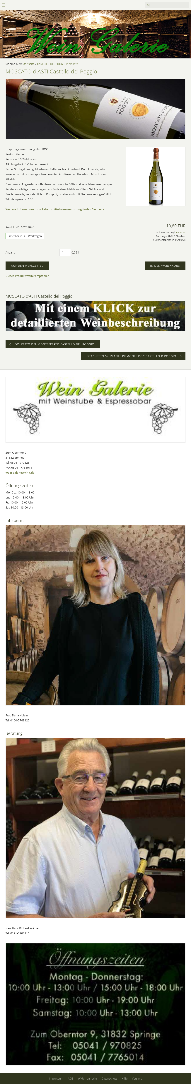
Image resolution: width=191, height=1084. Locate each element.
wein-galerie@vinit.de (20, 472)
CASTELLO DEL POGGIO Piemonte (57, 64)
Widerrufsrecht (87, 1078)
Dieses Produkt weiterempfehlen (28, 276)
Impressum (56, 1078)
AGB (71, 1078)
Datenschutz (109, 1078)
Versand (180, 232)
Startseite (28, 64)
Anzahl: (10, 252)
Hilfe (124, 1078)
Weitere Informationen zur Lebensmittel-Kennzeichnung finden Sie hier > (55, 209)
